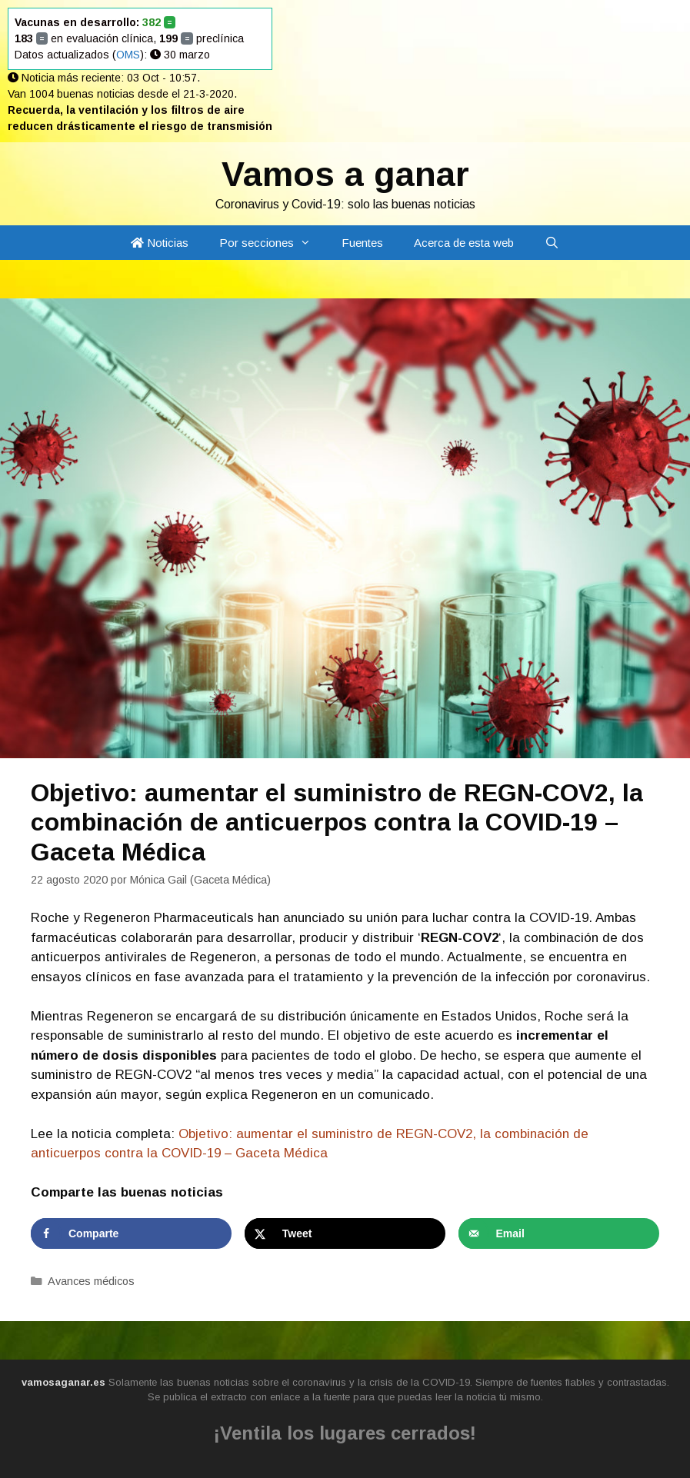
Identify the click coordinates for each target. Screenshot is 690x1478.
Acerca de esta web (464, 242)
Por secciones (272, 242)
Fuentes (362, 242)
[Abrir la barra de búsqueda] (552, 242)
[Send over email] (558, 1233)
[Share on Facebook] (131, 1233)
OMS (128, 54)
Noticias (159, 242)
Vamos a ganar (345, 174)
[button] (310, 242)
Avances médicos (91, 1281)
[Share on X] (345, 1233)
